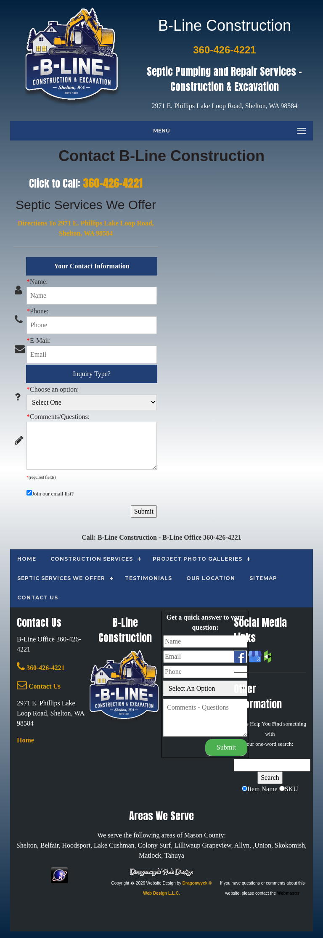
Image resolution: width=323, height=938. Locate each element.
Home (25, 740)
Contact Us (39, 686)
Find (277, 724)
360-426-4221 (112, 183)
